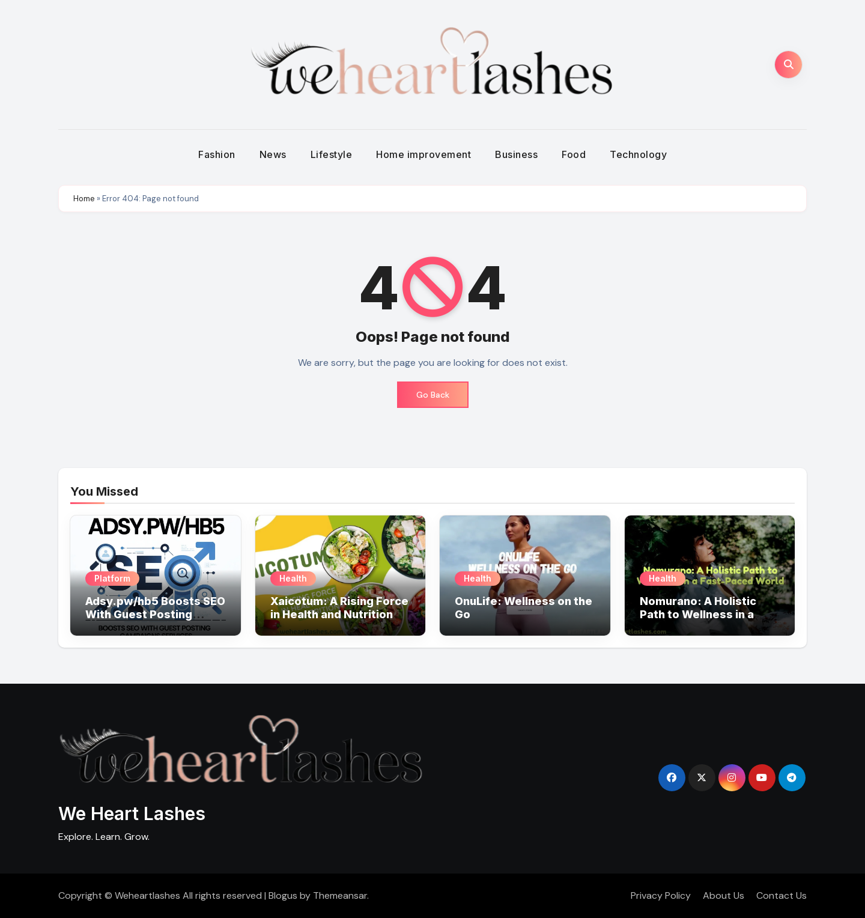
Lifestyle (332, 154)
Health (293, 578)
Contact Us (781, 895)
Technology (638, 154)
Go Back (432, 394)
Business (516, 154)
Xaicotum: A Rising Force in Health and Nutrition (339, 608)
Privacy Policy (661, 895)
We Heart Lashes (131, 813)
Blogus (283, 895)
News (273, 154)
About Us (723, 895)
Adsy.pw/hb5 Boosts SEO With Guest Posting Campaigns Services (155, 614)
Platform (112, 578)
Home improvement (423, 154)
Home (84, 198)
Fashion (216, 154)
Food (574, 154)
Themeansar (340, 895)
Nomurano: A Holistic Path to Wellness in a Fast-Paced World (698, 614)
